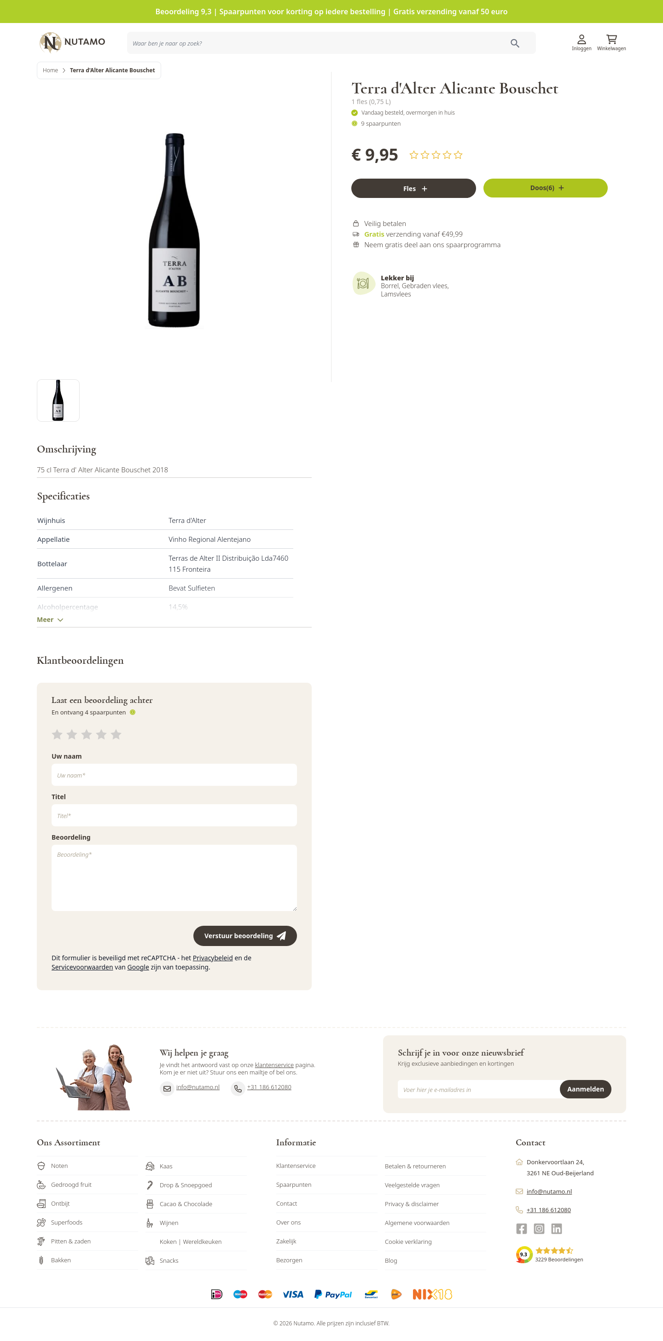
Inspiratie (460, 75)
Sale (612, 75)
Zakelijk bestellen (566, 75)
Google (138, 995)
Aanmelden (585, 1117)
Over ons (288, 1250)
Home (50, 103)
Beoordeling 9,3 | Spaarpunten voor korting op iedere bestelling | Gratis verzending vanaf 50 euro (331, 11)
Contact (286, 1231)
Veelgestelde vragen (412, 1213)
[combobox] (180, 75)
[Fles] (413, 221)
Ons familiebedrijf (508, 75)
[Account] (582, 36)
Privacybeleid (213, 985)
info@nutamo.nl (190, 1116)
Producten (400, 75)
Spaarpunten (294, 1212)
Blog (391, 1288)
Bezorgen (289, 1288)
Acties (431, 75)
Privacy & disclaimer (412, 1232)
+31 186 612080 (261, 1116)
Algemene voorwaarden (417, 1251)
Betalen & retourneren (415, 1194)
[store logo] (78, 39)
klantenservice (274, 1093)
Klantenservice (512, 39)
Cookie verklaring (408, 1270)
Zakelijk (286, 1269)
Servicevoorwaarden (82, 995)
